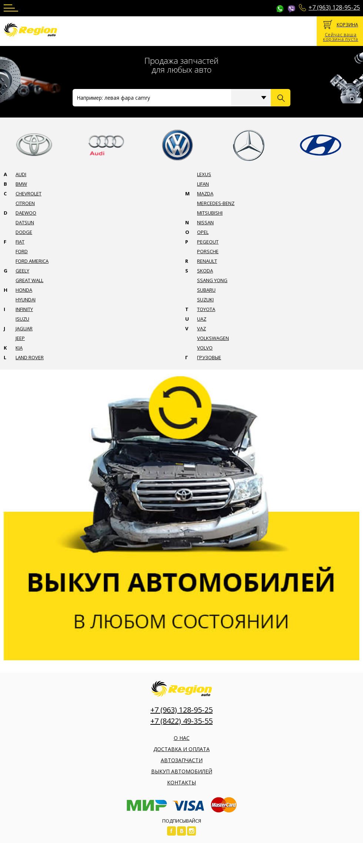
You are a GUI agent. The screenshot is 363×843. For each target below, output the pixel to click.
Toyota (206, 309)
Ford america (32, 261)
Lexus (204, 174)
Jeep (20, 338)
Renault (207, 261)
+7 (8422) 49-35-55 (181, 721)
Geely (22, 271)
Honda (24, 290)
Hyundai (26, 300)
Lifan (203, 184)
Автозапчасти (182, 760)
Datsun (25, 222)
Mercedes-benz (215, 203)
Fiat (20, 242)
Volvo (205, 348)
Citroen (25, 203)
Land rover (30, 357)
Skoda (205, 271)
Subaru (206, 290)
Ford (22, 251)
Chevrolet (28, 193)
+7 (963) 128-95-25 (334, 7)
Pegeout (208, 242)
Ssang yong (212, 280)
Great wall (29, 280)
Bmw (21, 184)
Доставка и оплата (181, 749)
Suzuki (205, 300)
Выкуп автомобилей (181, 771)
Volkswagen (213, 338)
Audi (21, 174)
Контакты (181, 782)
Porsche (208, 251)
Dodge (24, 232)
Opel (203, 232)
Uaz (201, 319)
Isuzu (22, 319)
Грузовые (209, 357)
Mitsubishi (210, 213)
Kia (19, 348)
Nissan (205, 222)
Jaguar (24, 328)
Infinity (24, 309)
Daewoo (26, 213)
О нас (182, 737)
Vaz (201, 328)
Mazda (205, 193)
